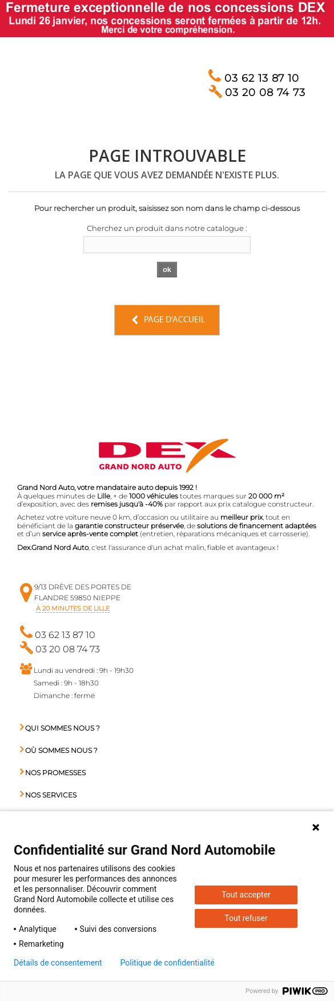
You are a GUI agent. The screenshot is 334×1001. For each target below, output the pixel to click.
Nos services (48, 795)
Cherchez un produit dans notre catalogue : (167, 228)
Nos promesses (53, 772)
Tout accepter (246, 894)
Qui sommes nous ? (60, 728)
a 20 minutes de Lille (73, 608)
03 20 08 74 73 (256, 92)
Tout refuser (245, 918)
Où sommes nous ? (59, 750)
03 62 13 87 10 (253, 78)
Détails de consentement (58, 962)
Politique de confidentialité (167, 962)
